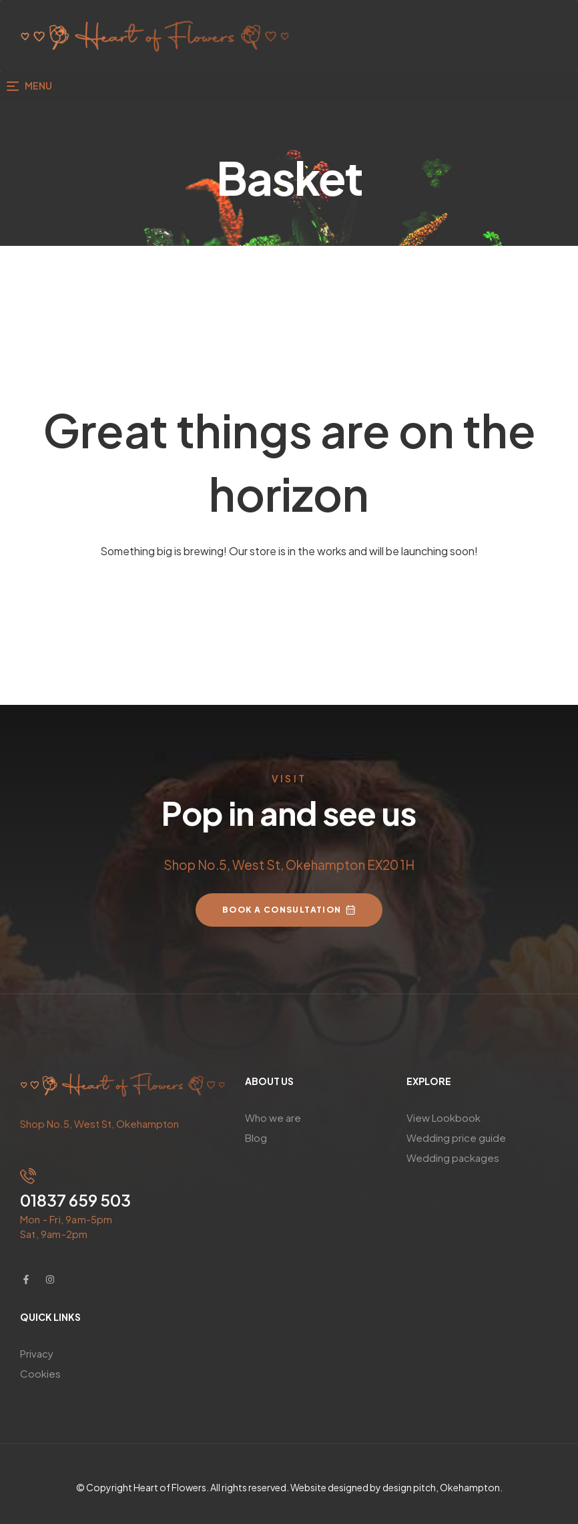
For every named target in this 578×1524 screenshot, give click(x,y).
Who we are (273, 1117)
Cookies (40, 1373)
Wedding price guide (456, 1137)
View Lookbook (443, 1117)
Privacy (36, 1353)
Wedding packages (452, 1157)
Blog (256, 1137)
